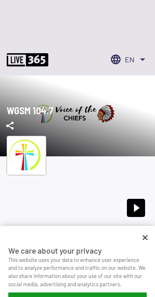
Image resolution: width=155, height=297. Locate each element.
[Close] (145, 247)
